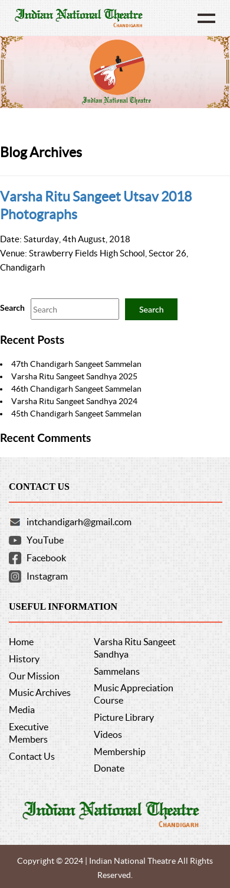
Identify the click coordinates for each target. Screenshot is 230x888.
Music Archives (40, 692)
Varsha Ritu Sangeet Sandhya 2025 (74, 376)
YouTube (45, 540)
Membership (120, 751)
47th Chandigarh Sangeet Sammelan (76, 364)
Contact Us (32, 756)
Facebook (46, 557)
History (24, 658)
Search (12, 307)
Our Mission (34, 676)
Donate (109, 768)
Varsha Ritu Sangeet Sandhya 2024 (74, 401)
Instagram (47, 576)
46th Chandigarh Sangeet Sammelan (76, 388)
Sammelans (117, 671)
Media (22, 709)
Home (21, 641)
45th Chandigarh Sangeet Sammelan (76, 413)
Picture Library (124, 717)
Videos (108, 734)
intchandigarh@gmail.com (79, 521)
